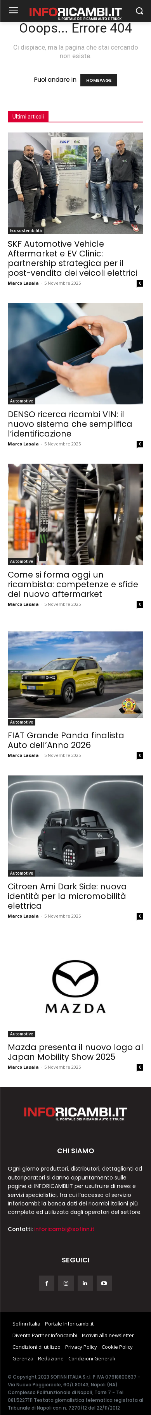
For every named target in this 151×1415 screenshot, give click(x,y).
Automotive (21, 401)
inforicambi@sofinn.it (64, 1229)
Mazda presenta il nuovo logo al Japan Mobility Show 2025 (75, 1052)
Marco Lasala (23, 283)
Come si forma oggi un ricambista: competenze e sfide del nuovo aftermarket (73, 584)
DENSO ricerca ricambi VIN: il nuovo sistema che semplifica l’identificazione (70, 424)
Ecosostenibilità (26, 230)
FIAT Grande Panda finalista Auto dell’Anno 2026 (66, 740)
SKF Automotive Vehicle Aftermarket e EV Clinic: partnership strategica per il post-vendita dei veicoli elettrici (72, 258)
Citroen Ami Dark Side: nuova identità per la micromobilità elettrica (67, 896)
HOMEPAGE (98, 80)
